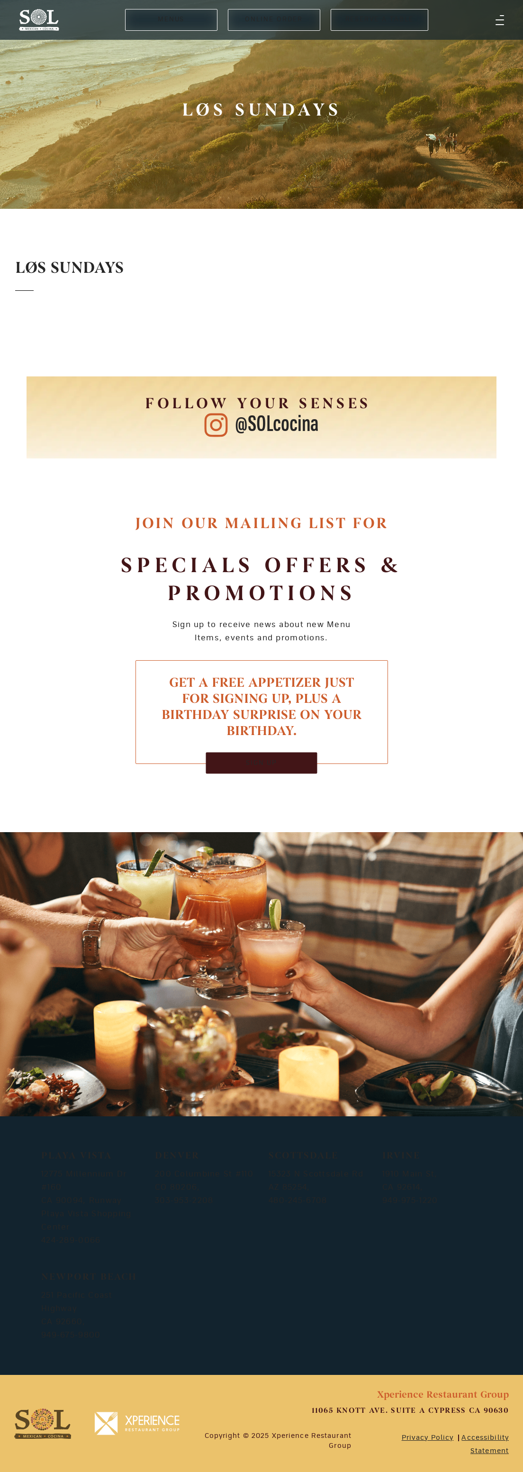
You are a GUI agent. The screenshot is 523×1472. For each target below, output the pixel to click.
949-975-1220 (410, 1200)
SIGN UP (262, 763)
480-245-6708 (298, 1200)
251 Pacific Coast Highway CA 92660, (77, 1309)
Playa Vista (76, 1156)
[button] (500, 20)
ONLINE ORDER (273, 20)
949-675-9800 (70, 1335)
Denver (177, 1156)
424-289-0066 (70, 1240)
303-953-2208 (184, 1200)
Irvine (401, 1156)
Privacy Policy (428, 1438)
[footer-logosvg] (42, 1424)
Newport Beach (89, 1277)
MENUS (171, 20)
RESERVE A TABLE (379, 20)
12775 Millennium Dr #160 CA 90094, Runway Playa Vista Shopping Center (86, 1200)
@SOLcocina (277, 424)
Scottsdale (303, 1156)
